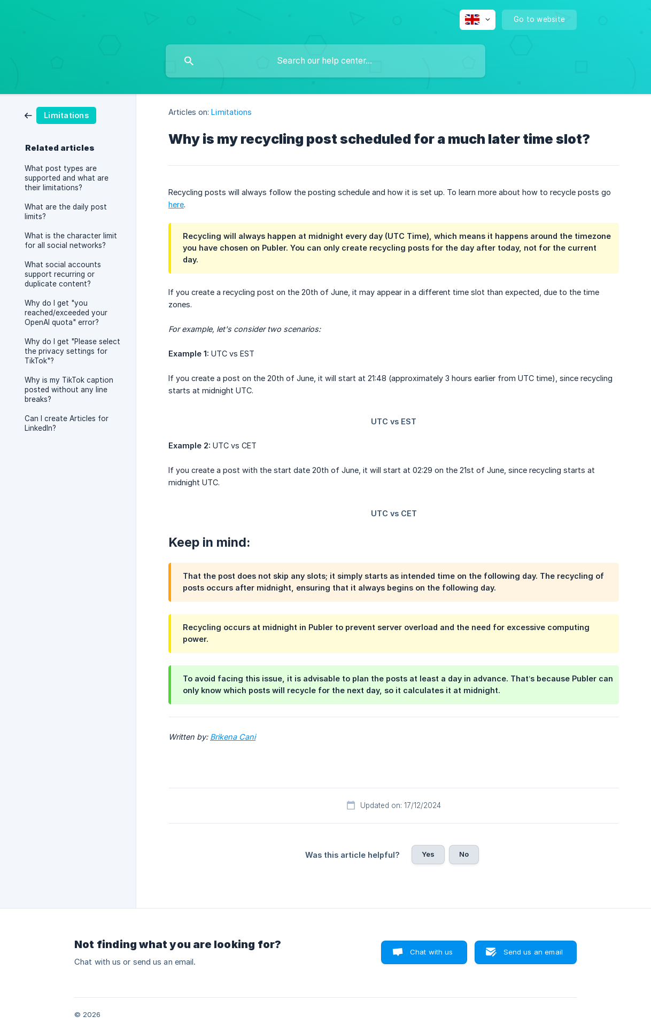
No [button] (464, 854)
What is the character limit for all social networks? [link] (71, 240)
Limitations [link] (231, 112)
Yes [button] (428, 854)
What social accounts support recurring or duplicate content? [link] (63, 274)
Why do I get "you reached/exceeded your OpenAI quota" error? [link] (66, 313)
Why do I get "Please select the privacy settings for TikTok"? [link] (72, 351)
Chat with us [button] (431, 952)
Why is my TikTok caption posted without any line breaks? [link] (69, 390)
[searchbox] (325, 60)
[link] (60, 115)
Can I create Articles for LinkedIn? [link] (66, 423)
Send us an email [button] (533, 952)
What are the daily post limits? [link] (66, 212)
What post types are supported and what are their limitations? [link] (66, 178)
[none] (477, 20)
